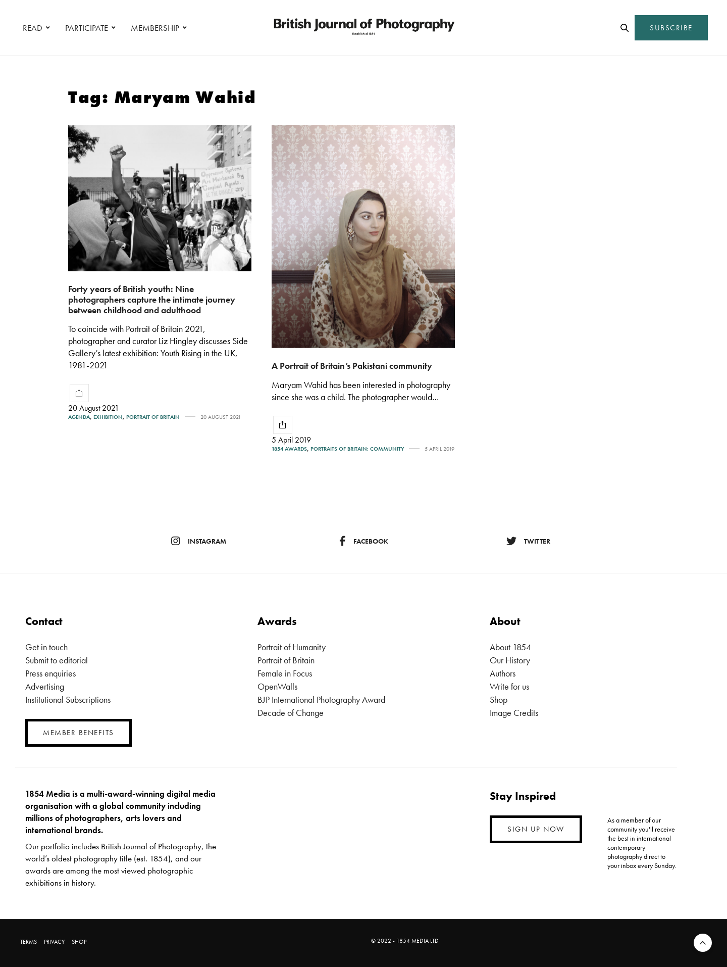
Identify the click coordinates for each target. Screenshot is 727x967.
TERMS (28, 942)
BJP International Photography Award (321, 699)
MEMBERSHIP (155, 27)
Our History (510, 660)
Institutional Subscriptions (68, 699)
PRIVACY (54, 942)
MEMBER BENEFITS (78, 733)
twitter (528, 541)
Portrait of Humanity (291, 647)
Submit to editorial (56, 660)
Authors (502, 673)
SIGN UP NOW (535, 829)
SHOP (79, 942)
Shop (498, 699)
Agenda (79, 417)
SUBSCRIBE (671, 28)
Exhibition (108, 417)
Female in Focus (284, 673)
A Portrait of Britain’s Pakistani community (352, 365)
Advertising (44, 686)
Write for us (509, 686)
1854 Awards (289, 449)
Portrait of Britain (153, 417)
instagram (198, 541)
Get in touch (46, 647)
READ (32, 27)
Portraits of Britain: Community (357, 449)
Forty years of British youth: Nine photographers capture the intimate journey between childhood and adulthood (151, 299)
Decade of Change (290, 712)
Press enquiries (50, 673)
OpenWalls (277, 686)
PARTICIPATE (86, 27)
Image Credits (514, 712)
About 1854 (510, 647)
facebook (363, 541)
